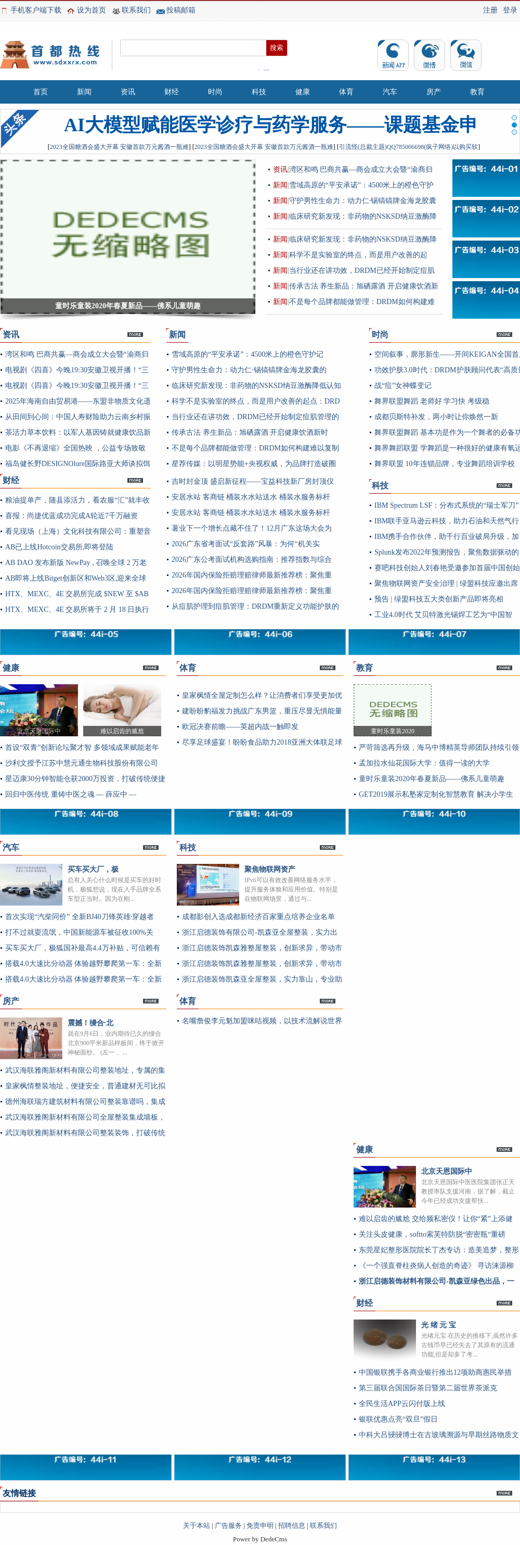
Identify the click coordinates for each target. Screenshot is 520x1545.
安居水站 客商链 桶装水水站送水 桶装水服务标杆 (251, 497)
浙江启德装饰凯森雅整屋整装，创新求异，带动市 (262, 948)
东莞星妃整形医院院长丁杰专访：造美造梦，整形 (439, 1250)
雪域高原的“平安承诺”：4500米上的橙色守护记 (247, 354)
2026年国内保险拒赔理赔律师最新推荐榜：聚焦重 (252, 575)
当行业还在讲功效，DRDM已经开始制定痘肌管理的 (255, 417)
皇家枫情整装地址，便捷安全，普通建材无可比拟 (85, 1086)
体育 (346, 92)
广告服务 (228, 1525)
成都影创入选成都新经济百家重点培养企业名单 (258, 917)
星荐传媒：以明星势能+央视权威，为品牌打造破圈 (254, 464)
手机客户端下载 (35, 10)
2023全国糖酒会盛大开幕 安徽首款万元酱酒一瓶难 (119, 146)
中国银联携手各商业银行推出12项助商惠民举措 (435, 1372)
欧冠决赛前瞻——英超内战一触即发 (240, 727)
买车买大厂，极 (93, 869)
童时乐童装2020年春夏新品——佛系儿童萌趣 (431, 779)
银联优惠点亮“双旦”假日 (398, 1419)
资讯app (393, 55)
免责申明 (260, 1525)
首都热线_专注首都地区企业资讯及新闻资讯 (52, 54)
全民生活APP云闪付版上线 (402, 1404)
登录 (510, 10)
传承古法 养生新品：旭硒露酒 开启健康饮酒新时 (250, 432)
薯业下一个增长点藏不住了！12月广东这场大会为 (252, 528)
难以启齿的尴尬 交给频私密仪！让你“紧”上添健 (436, 1219)
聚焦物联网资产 (269, 869)
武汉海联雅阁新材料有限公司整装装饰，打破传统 (85, 1133)
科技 (259, 92)
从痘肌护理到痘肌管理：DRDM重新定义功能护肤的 (255, 606)
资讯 (128, 92)
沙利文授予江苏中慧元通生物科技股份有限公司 (81, 763)
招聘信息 (291, 1525)
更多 (143, 337)
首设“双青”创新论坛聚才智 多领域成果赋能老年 (82, 747)
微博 (429, 55)
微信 (466, 55)
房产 (433, 92)
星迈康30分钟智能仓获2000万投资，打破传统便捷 (85, 779)
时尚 (215, 92)
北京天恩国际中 (446, 1171)
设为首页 (91, 10)
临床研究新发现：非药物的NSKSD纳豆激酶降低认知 (256, 386)
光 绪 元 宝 (438, 1325)
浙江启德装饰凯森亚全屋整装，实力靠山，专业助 (262, 979)
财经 (171, 92)
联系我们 (136, 10)
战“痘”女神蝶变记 (403, 386)
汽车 (390, 92)
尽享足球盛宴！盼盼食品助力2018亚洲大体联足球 (262, 742)
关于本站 (196, 1525)
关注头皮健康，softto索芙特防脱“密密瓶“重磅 (432, 1234)
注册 (490, 10)
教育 (477, 92)
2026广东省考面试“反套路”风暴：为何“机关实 (246, 544)
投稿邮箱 (181, 10)
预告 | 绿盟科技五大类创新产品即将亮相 (438, 599)
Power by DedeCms (260, 1539)
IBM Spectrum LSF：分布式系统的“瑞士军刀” (446, 505)
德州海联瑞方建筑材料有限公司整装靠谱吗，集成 (85, 1102)
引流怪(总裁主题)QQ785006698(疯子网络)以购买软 (408, 146)
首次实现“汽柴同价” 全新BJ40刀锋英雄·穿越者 (79, 917)
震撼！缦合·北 (90, 1023)
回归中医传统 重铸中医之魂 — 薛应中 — (70, 794)
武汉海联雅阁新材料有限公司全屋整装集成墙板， (85, 1117)
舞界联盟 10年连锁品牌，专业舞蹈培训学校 (444, 464)
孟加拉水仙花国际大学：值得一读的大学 (424, 763)
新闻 (84, 92)
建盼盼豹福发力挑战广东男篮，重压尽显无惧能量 (262, 711)
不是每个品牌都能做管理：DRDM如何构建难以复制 (255, 448)
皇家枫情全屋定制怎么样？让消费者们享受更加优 (262, 695)
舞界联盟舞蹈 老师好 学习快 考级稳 (431, 401)
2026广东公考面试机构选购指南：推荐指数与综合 (252, 559)
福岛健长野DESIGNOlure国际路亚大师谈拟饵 (77, 464)
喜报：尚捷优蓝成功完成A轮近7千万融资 (71, 516)
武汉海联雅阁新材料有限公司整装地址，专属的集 (85, 1070)
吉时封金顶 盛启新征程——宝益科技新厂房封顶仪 (253, 481)
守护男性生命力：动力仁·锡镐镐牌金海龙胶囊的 (249, 370)
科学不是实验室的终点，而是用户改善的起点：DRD (256, 401)
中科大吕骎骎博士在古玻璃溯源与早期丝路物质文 (439, 1435)
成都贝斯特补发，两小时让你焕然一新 (436, 417)
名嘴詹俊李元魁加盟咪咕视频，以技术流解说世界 (262, 1021)
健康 (302, 92)
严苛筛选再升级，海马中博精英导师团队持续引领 (439, 747)
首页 (40, 92)
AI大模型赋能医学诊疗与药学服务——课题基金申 (271, 125)
